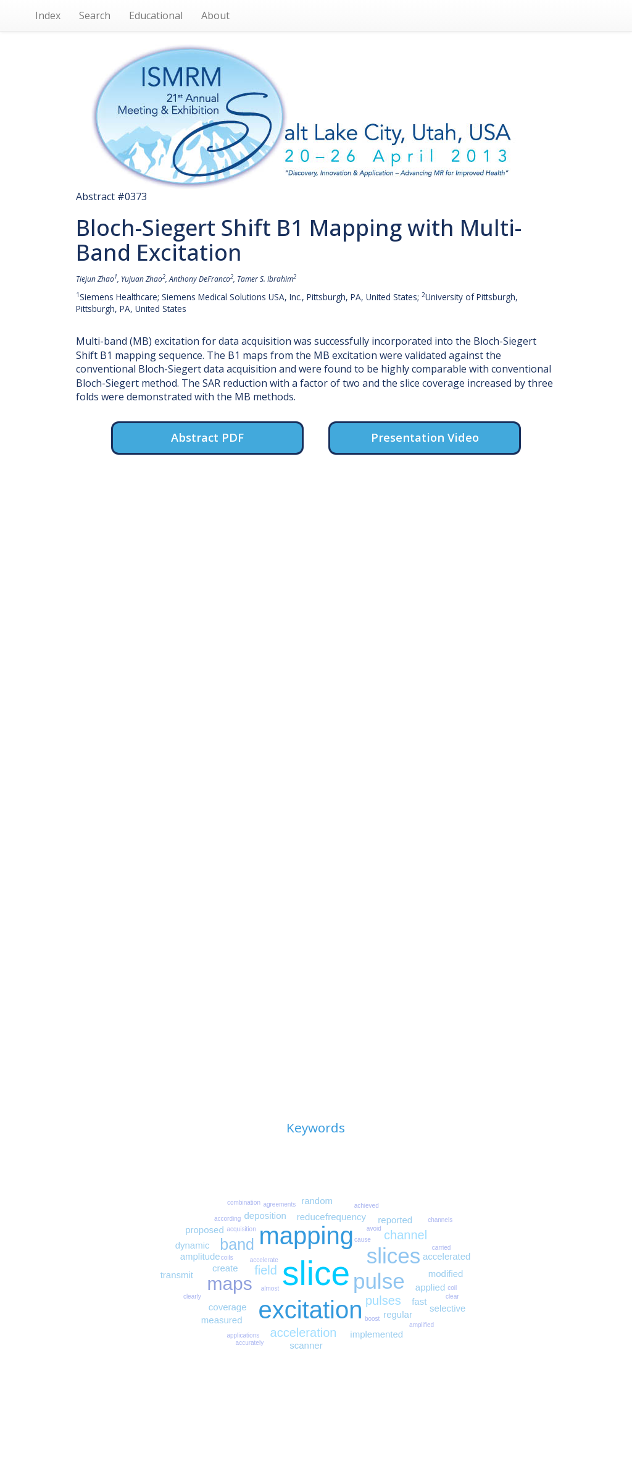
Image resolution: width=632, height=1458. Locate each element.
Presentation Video (425, 437)
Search (94, 15)
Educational (156, 15)
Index (47, 15)
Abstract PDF (207, 437)
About (215, 15)
